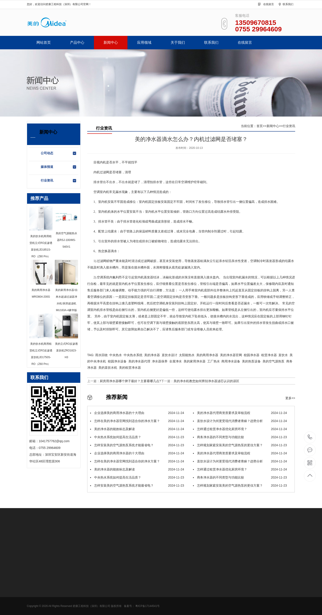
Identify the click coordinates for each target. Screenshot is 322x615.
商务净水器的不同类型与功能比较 (240, 437)
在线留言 (268, 4)
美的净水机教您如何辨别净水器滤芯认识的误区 (206, 381)
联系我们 (288, 4)
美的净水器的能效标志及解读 (137, 429)
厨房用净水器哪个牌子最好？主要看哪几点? (130, 381)
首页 (259, 126)
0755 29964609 (310, 437)
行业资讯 (59, 180)
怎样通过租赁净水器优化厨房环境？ (240, 429)
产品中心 (77, 42)
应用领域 (144, 42)
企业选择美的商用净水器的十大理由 (137, 413)
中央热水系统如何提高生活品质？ (137, 437)
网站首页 (43, 42)
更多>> (290, 398)
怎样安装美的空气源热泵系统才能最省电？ (137, 445)
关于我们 (178, 42)
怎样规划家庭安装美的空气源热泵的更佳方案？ (240, 445)
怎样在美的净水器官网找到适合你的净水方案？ (137, 421)
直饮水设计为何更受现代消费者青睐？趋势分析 (240, 421)
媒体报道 (59, 167)
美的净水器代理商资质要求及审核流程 (240, 413)
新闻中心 (111, 42)
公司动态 (59, 153)
